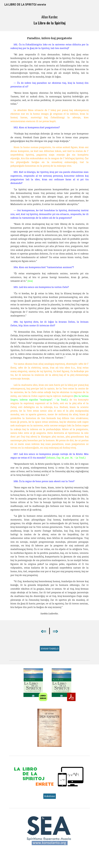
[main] (49, 20)
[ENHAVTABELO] (49, 648)
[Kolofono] (49, 796)
